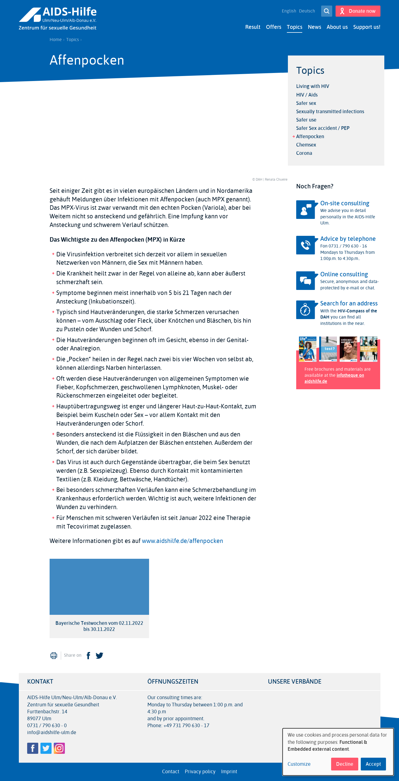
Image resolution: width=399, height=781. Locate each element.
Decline (344, 764)
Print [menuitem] (54, 655)
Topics (294, 27)
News (314, 27)
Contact (170, 771)
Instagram (59, 748)
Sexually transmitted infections (330, 111)
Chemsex (306, 144)
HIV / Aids (307, 94)
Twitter (99, 655)
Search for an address (349, 303)
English (289, 11)
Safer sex (306, 103)
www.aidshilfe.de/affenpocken (182, 541)
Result (252, 27)
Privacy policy (200, 771)
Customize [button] (299, 764)
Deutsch (307, 11)
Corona (304, 153)
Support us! (366, 27)
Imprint (229, 771)
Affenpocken (310, 136)
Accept (373, 764)
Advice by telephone (348, 238)
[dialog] (338, 751)
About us (337, 27)
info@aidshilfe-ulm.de (51, 732)
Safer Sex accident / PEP (322, 128)
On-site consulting (344, 203)
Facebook (88, 655)
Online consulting (344, 274)
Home (56, 40)
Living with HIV (312, 86)
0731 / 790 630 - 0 (47, 725)
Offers (273, 27)
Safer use (306, 119)
